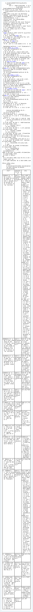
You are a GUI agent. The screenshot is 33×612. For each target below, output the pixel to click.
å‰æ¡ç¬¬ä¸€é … (14, 47)
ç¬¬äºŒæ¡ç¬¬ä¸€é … (14, 75)
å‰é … (7, 39)
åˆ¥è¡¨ (5, 32)
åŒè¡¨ (17, 35)
